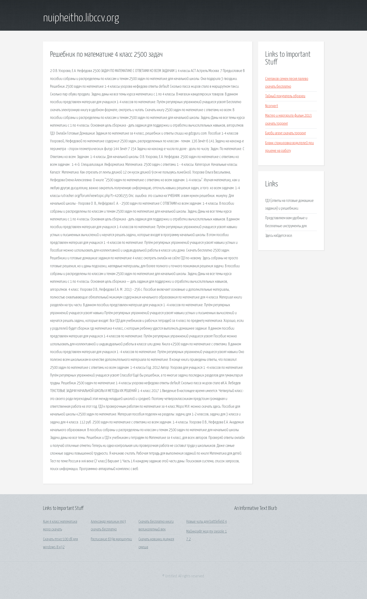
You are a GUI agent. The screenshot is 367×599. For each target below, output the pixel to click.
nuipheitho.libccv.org (81, 18)
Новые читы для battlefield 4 (206, 522)
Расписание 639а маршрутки (111, 539)
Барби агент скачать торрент (285, 133)
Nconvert (271, 106)
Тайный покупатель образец (285, 96)
